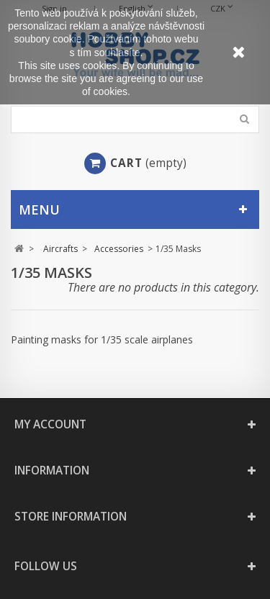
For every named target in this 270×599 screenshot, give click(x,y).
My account (50, 424)
